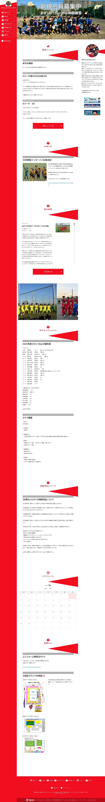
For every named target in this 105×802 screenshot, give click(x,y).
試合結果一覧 (48, 272)
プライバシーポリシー (66, 787)
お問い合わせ (5, 41)
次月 (50, 588)
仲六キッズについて (8, 24)
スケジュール (8, 31)
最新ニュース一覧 (48, 126)
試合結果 (8, 20)
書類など (8, 35)
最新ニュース (8, 12)
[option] (63, 227)
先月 (46, 588)
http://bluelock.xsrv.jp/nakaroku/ (32, 667)
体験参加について (8, 27)
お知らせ (8, 16)
